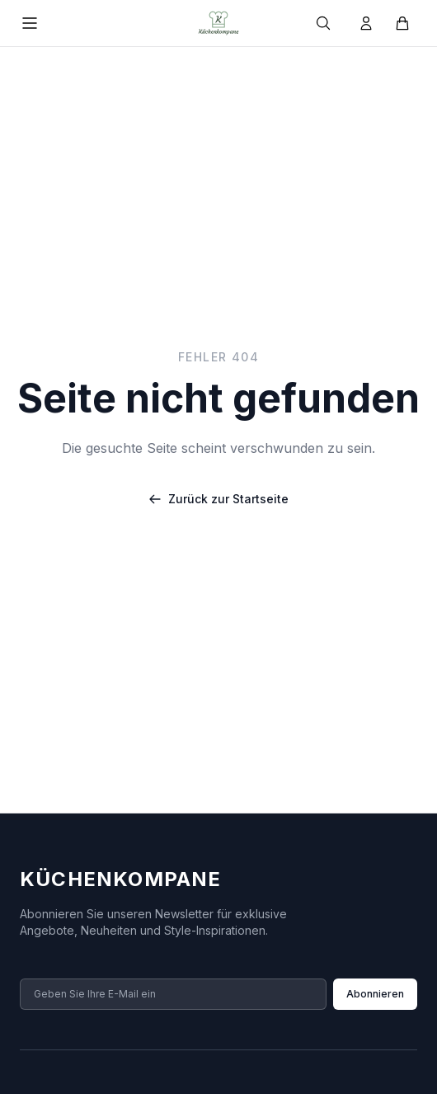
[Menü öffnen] (29, 23)
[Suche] (323, 23)
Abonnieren (375, 994)
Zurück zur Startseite (218, 499)
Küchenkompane (121, 879)
